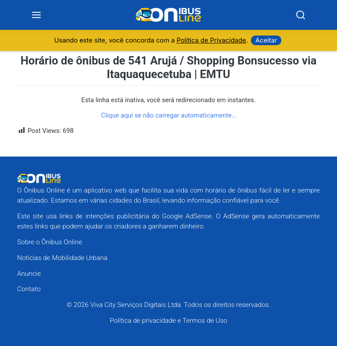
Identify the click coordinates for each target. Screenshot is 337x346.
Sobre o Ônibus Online (49, 242)
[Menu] (37, 15)
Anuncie (29, 274)
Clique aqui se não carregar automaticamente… (168, 115)
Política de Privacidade (211, 41)
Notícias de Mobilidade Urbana (62, 258)
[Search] (301, 15)
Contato (29, 289)
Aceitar (266, 41)
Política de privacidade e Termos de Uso (168, 321)
